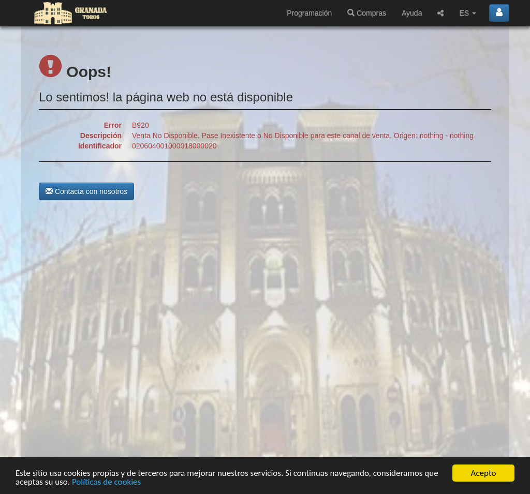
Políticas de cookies (106, 482)
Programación (309, 13)
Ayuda (412, 13)
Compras (366, 13)
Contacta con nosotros (86, 191)
